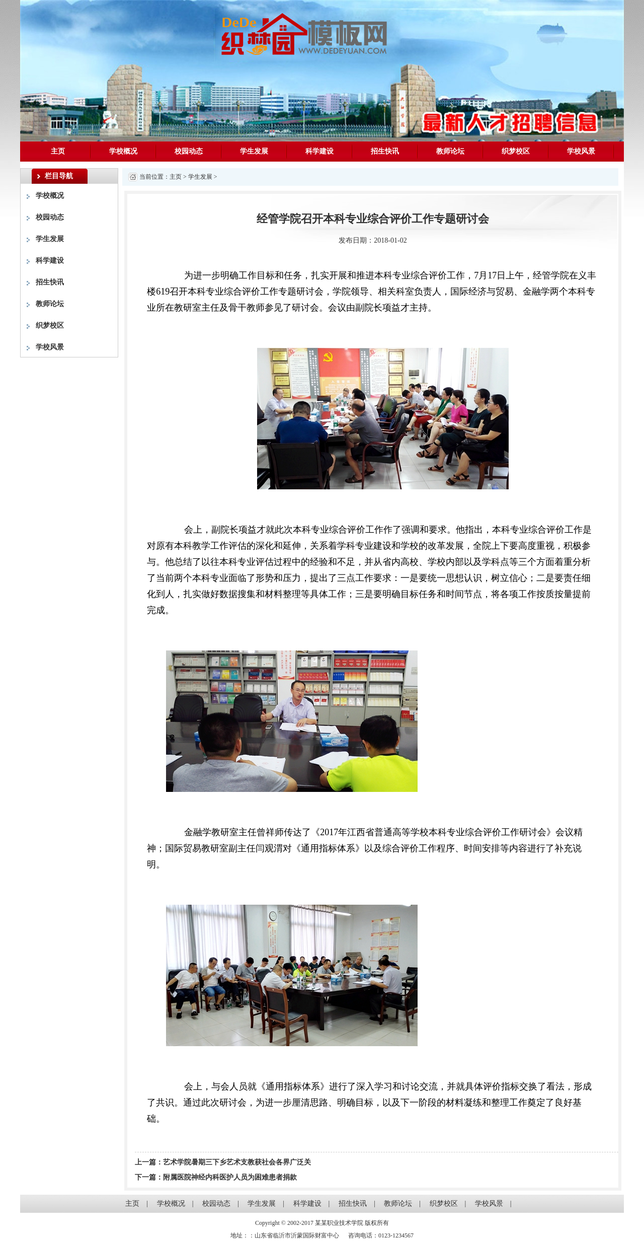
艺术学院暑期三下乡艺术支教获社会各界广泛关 (237, 1162)
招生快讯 (385, 151)
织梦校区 (516, 151)
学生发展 (254, 151)
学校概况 (123, 151)
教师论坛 (450, 151)
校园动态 (189, 151)
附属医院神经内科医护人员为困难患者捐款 (230, 1177)
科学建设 (319, 151)
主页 (58, 151)
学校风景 (581, 151)
